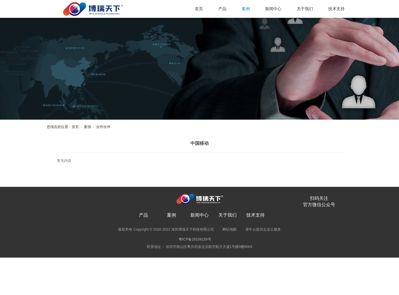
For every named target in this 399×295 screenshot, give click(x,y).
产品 (222, 9)
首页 (199, 9)
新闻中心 (273, 9)
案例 (246, 9)
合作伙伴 (103, 127)
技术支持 (336, 9)
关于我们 (305, 9)
